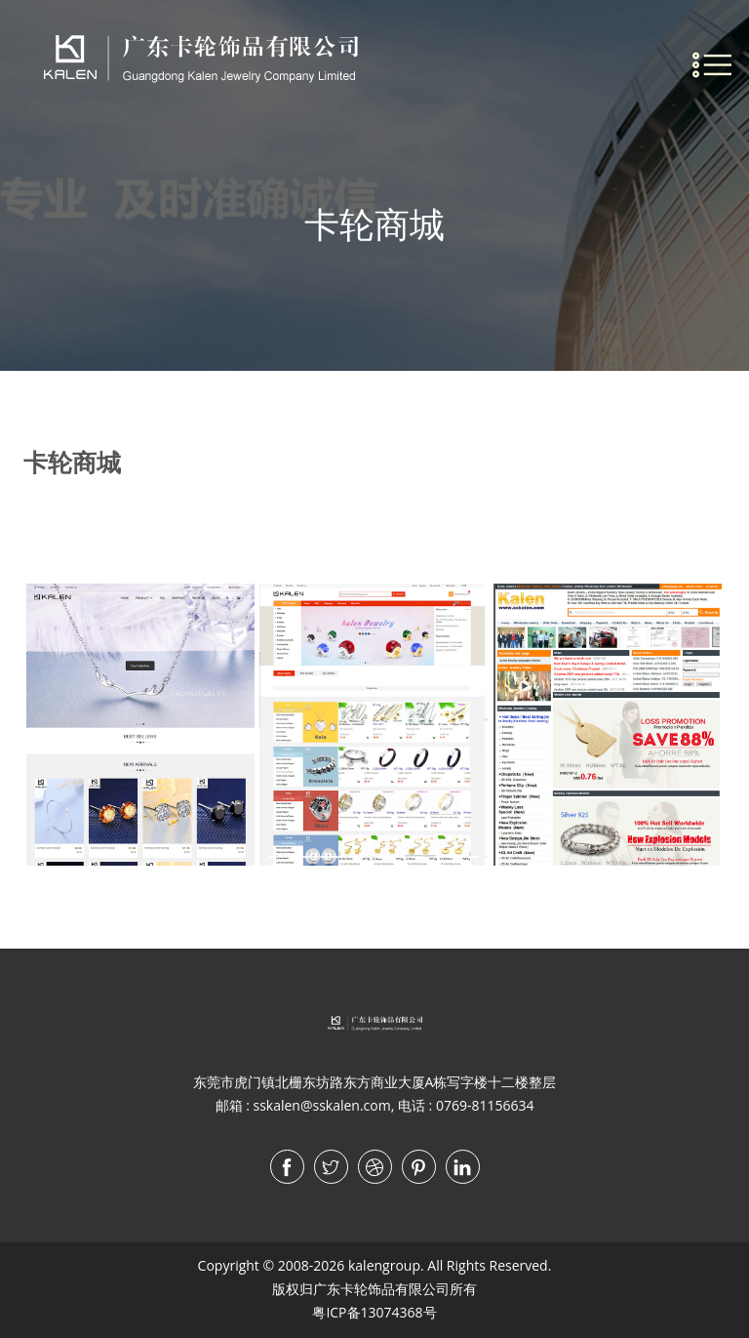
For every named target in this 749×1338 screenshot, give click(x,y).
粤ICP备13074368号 (374, 1312)
